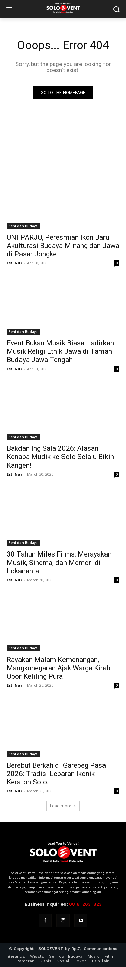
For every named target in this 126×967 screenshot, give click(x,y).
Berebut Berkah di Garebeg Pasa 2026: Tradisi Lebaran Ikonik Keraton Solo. (56, 773)
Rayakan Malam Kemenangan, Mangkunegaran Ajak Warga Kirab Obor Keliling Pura (58, 668)
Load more (63, 806)
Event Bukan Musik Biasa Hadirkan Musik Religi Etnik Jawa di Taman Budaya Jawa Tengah (60, 351)
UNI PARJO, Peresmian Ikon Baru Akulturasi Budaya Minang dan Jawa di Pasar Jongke (63, 245)
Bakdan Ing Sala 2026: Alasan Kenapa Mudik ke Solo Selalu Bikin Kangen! (60, 456)
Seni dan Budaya (23, 226)
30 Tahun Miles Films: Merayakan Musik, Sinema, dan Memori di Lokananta (59, 562)
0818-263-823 (85, 904)
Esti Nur (14, 262)
